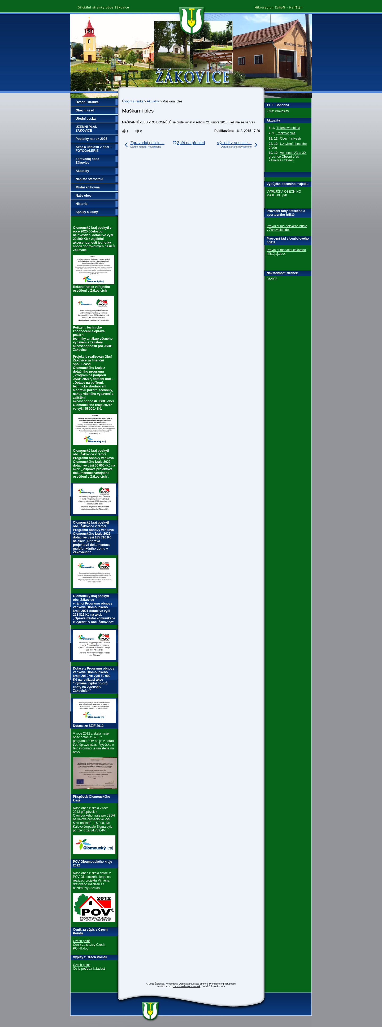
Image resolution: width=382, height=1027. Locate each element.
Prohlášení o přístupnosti (222, 983)
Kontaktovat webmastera (179, 983)
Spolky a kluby (87, 212)
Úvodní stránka (133, 101)
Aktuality (153, 101)
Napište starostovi (89, 179)
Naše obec (84, 195)
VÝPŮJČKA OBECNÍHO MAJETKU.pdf (284, 193)
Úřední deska (86, 118)
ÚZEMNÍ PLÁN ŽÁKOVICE (86, 128)
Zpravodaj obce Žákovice (87, 161)
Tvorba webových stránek (187, 986)
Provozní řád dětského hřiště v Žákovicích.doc (287, 228)
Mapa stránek (200, 983)
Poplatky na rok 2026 (91, 139)
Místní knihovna (88, 187)
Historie (82, 204)
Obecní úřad (85, 110)
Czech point (81, 941)
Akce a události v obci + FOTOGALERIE (94, 149)
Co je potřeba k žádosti (89, 968)
